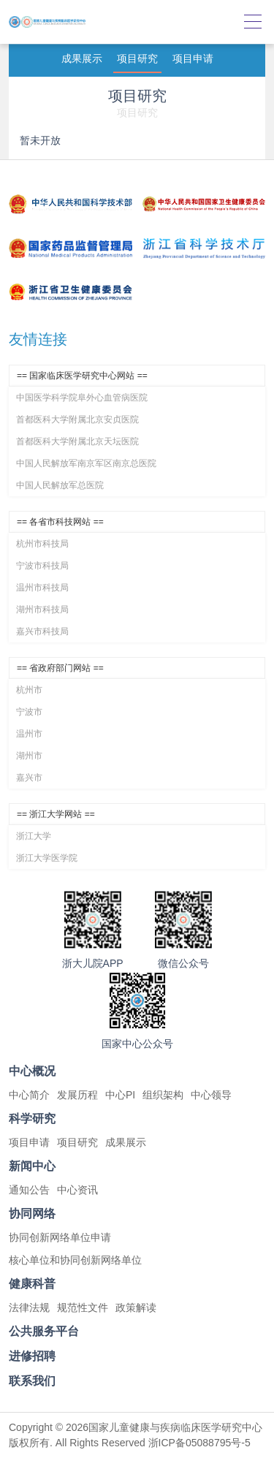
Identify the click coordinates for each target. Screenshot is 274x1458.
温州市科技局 (42, 587)
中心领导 (211, 1095)
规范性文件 (82, 1307)
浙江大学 (33, 836)
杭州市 (29, 690)
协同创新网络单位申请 (60, 1237)
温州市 (29, 734)
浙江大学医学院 (46, 858)
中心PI (120, 1095)
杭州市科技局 (42, 544)
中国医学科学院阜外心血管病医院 (82, 397)
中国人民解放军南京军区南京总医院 (86, 463)
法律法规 (29, 1307)
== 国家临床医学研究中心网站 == (82, 376)
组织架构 (162, 1095)
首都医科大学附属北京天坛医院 (77, 441)
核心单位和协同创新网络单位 (75, 1260)
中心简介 (29, 1095)
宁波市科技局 (42, 566)
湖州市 (29, 756)
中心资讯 (77, 1190)
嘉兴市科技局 (42, 631)
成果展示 (81, 58)
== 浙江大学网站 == (56, 814)
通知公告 (29, 1190)
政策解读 (135, 1307)
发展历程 (77, 1095)
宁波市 (29, 712)
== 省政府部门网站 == (60, 668)
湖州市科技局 (42, 609)
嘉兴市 (29, 777)
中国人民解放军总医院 (60, 485)
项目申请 (192, 58)
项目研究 (137, 58)
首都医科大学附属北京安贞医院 (77, 419)
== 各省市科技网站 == (60, 522)
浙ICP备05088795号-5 (199, 1442)
